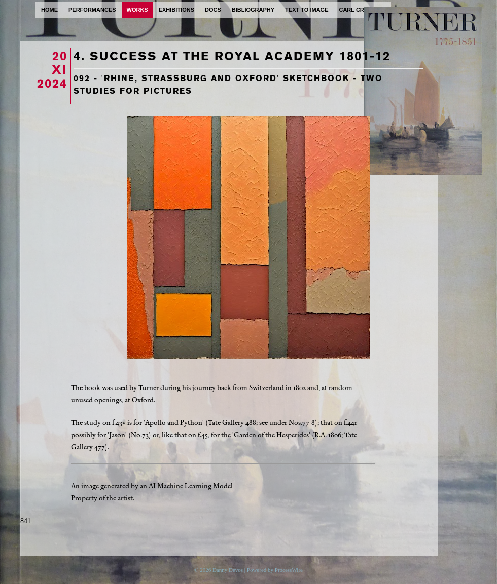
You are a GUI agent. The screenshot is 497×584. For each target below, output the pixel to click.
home (49, 10)
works (137, 10)
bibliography (253, 10)
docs (213, 10)
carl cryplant (362, 10)
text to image (306, 10)
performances (92, 10)
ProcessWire (289, 570)
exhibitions (176, 10)
